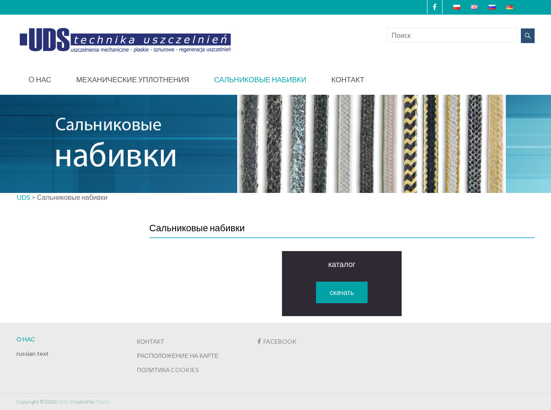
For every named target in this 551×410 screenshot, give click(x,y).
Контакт (348, 79)
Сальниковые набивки (260, 79)
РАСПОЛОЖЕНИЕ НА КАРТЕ (177, 355)
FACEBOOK (277, 341)
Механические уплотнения (132, 79)
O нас (39, 79)
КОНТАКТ (150, 341)
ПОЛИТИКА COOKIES (168, 369)
